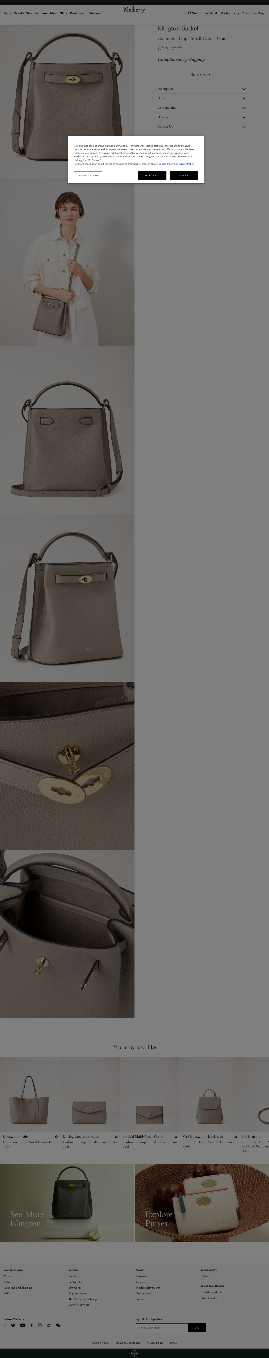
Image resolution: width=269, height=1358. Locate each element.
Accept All (184, 175)
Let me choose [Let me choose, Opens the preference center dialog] (88, 175)
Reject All (152, 175)
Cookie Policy (166, 163)
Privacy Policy (186, 163)
